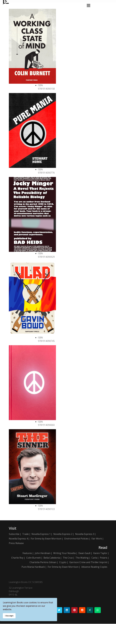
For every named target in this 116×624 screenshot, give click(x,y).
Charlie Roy (17, 558)
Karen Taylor (100, 553)
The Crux (68, 558)
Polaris (103, 558)
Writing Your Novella (64, 553)
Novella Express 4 (18, 538)
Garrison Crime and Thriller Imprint (88, 562)
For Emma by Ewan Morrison (46, 538)
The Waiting (82, 558)
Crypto (62, 562)
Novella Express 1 (41, 534)
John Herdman (42, 553)
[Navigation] (88, 5)
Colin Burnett (33, 558)
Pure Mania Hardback (33, 567)
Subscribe (14, 534)
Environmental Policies (76, 538)
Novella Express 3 (84, 534)
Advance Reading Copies (94, 567)
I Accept (9, 615)
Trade (25, 534)
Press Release (16, 543)
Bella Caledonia (52, 558)
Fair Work (96, 538)
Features (27, 553)
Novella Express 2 (62, 534)
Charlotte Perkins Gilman (43, 562)
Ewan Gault (84, 553)
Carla (94, 558)
